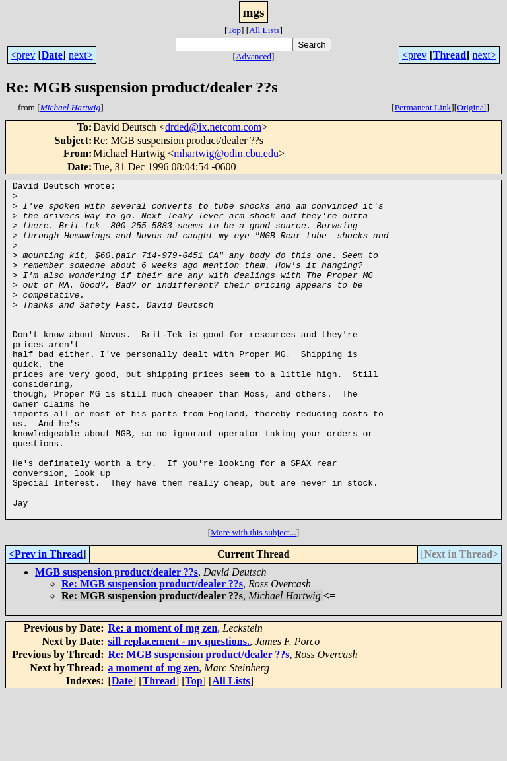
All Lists (264, 30)
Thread (449, 55)
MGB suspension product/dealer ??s (116, 639)
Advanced (253, 56)
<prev (23, 55)
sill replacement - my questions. (179, 708)
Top (234, 30)
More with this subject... (253, 600)
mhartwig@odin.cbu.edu (226, 153)
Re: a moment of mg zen (163, 695)
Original (471, 107)
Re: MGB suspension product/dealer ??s (152, 651)
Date (52, 55)
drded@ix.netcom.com (213, 127)
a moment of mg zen (153, 735)
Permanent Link (423, 107)
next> (81, 55)
